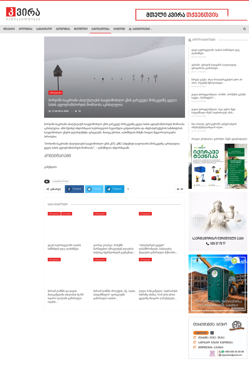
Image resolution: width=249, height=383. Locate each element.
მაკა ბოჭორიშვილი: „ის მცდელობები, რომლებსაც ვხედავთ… (29, 244)
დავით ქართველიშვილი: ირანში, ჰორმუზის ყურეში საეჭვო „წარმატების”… (218, 97)
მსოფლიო (80, 29)
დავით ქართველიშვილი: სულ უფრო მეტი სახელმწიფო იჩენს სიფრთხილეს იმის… (213, 112)
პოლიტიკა (25, 29)
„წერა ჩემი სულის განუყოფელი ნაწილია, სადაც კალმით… (28, 71)
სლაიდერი (66, 213)
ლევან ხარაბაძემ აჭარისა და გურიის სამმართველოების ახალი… (29, 91)
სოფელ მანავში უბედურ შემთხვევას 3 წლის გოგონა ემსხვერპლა (29, 111)
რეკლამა (25, 370)
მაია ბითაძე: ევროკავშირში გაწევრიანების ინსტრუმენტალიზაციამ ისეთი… (214, 127)
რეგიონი (119, 29)
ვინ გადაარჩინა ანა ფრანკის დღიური (29, 50)
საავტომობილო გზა (60, 181)
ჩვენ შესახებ (9, 370)
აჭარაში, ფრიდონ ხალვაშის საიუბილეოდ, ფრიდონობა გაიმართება (214, 67)
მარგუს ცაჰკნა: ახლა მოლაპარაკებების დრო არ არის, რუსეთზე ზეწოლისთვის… (216, 82)
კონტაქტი (39, 370)
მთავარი (9, 29)
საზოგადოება (100, 29)
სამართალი (44, 29)
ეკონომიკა (63, 29)
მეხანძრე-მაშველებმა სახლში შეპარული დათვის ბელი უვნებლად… (29, 201)
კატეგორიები (139, 29)
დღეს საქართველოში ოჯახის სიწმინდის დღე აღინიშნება (215, 52)
